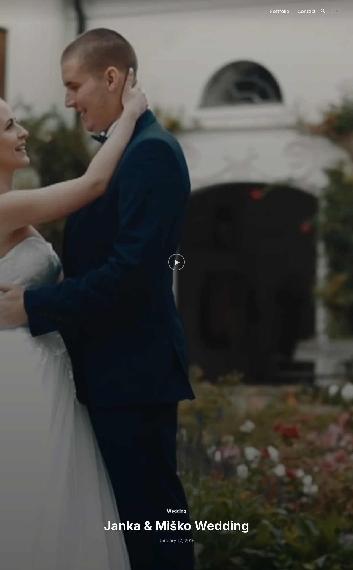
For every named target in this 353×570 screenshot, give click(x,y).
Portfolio (279, 11)
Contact (307, 11)
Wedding (176, 511)
